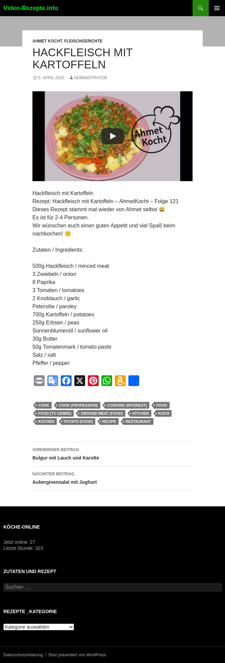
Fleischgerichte (83, 41)
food (161, 405)
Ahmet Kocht (47, 41)
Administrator (90, 77)
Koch (163, 413)
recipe (109, 421)
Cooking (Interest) (127, 405)
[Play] (112, 136)
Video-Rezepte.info (30, 8)
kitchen (140, 413)
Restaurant (138, 421)
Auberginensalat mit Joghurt (112, 477)
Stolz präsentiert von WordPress (77, 655)
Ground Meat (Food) (102, 413)
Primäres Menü (217, 8)
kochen (46, 421)
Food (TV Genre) (54, 413)
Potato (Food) (78, 421)
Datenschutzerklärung (23, 655)
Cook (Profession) (78, 405)
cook (43, 405)
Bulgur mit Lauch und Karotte (112, 453)
